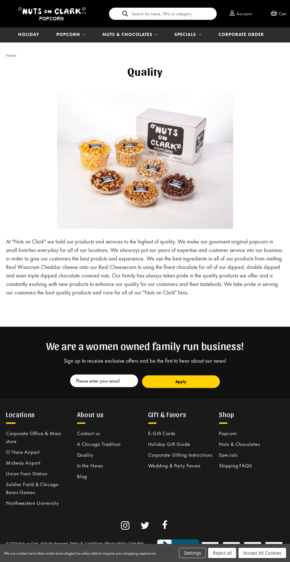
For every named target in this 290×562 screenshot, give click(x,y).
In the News (90, 464)
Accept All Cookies (262, 553)
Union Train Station (26, 472)
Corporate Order (241, 34)
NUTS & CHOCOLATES (130, 34)
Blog (82, 475)
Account (240, 13)
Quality (85, 453)
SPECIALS (187, 34)
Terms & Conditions (86, 542)
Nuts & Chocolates (239, 443)
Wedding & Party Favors (174, 464)
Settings (192, 553)
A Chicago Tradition (99, 443)
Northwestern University (32, 502)
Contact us (88, 432)
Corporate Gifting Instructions (180, 453)
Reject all (222, 553)
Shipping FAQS (235, 464)
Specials (228, 453)
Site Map (137, 542)
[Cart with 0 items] (278, 13)
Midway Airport (23, 461)
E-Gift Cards (162, 432)
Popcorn (227, 432)
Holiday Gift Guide (169, 443)
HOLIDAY (28, 34)
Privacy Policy (116, 542)
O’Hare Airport (23, 451)
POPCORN (71, 34)
